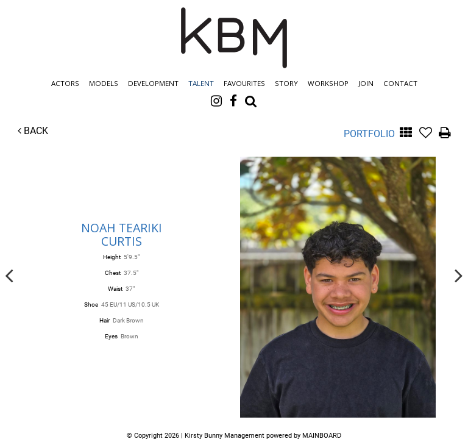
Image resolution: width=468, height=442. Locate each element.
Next (458, 275)
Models (103, 83)
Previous (9, 275)
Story (286, 83)
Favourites (244, 83)
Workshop (328, 83)
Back (33, 131)
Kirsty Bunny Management (234, 37)
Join (366, 83)
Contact (400, 83)
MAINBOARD (321, 436)
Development (153, 83)
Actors (65, 83)
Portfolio (369, 134)
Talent (201, 83)
